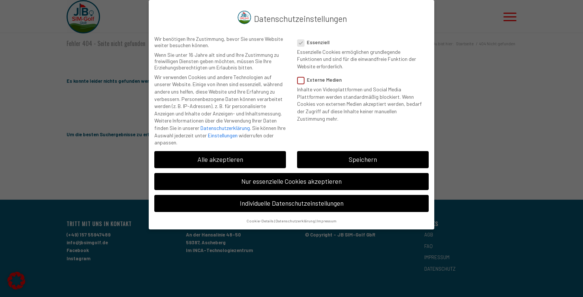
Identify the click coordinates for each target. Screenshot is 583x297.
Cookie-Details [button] (260, 218)
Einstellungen (223, 133)
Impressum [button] (326, 218)
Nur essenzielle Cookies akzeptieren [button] (291, 180)
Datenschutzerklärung (225, 126)
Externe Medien (322, 78)
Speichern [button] (363, 157)
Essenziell (316, 40)
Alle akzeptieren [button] (220, 157)
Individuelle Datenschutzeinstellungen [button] (292, 202)
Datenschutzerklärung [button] (295, 218)
